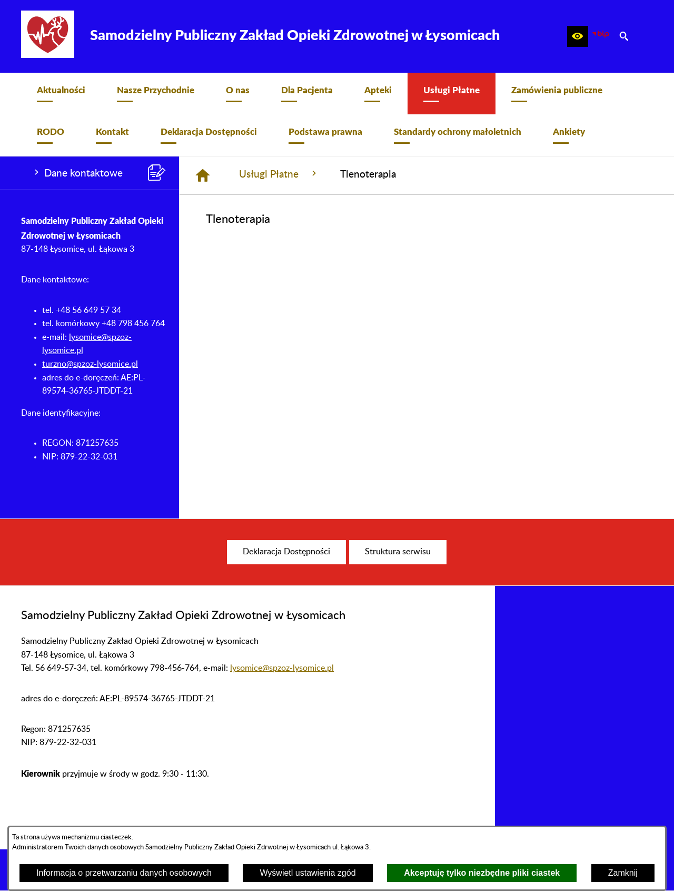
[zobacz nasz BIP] (600, 36)
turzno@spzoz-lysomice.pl (90, 364)
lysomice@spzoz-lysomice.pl (282, 668)
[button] (577, 36)
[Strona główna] (203, 175)
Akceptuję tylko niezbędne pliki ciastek (482, 872)
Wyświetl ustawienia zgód (307, 872)
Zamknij (623, 872)
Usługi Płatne (279, 174)
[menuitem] (61, 93)
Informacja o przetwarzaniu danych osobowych (124, 872)
